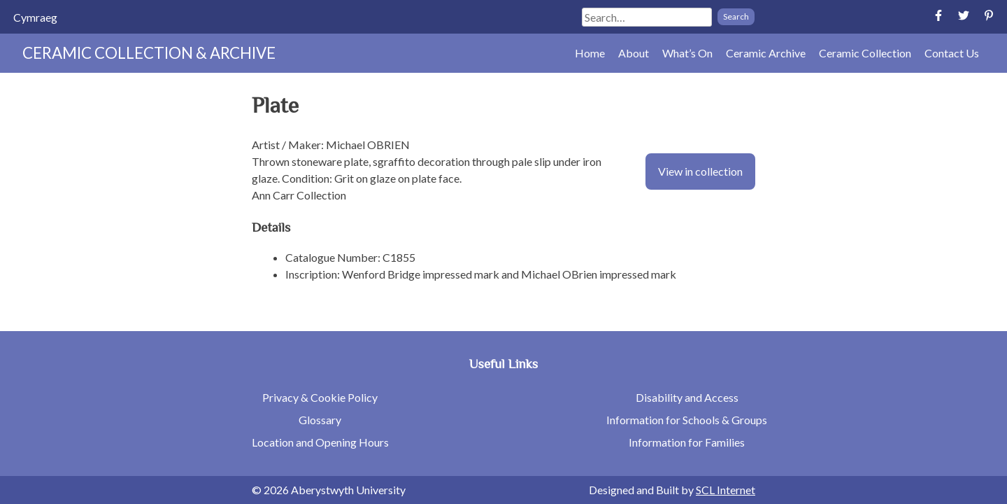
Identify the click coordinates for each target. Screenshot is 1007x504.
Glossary (320, 419)
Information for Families (687, 442)
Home (590, 52)
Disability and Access (687, 397)
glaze (265, 178)
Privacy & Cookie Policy (320, 397)
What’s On (687, 52)
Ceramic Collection (865, 52)
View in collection (700, 171)
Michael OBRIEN (368, 144)
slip (542, 161)
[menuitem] (35, 17)
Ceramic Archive (766, 52)
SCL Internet (725, 489)
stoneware (317, 161)
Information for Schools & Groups (686, 419)
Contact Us (951, 52)
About (633, 52)
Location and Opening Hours (320, 442)
